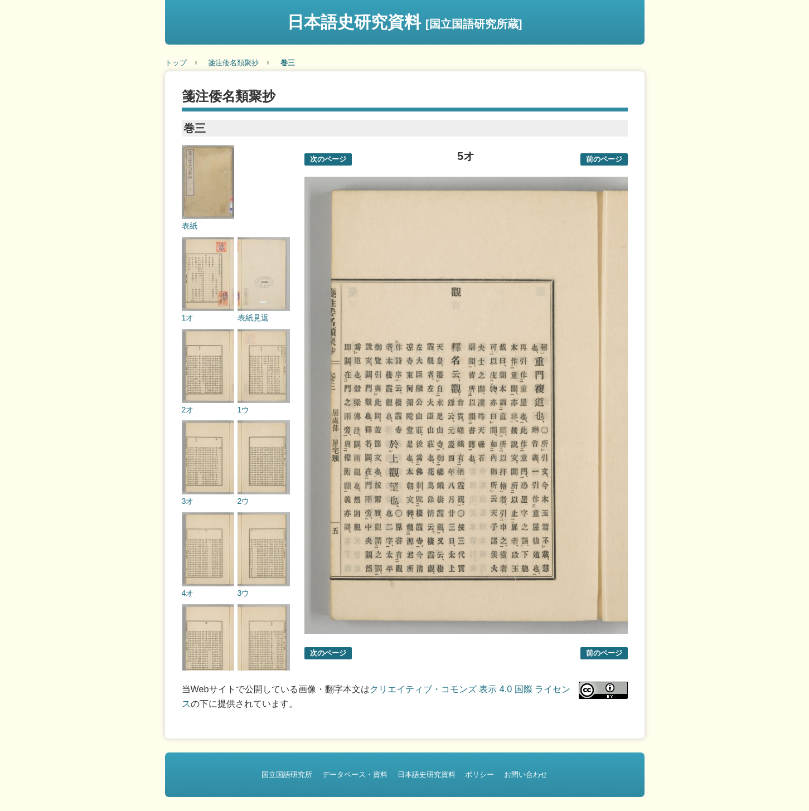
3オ (188, 501)
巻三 (287, 63)
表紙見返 (253, 317)
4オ (188, 593)
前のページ (604, 159)
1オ (188, 317)
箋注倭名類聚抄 (233, 63)
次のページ (328, 159)
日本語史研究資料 (404, 22)
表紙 (189, 225)
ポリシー (479, 774)
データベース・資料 (354, 774)
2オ (188, 409)
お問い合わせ (526, 774)
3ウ (244, 593)
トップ (176, 63)
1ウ (244, 409)
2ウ (244, 501)
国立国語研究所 (286, 774)
